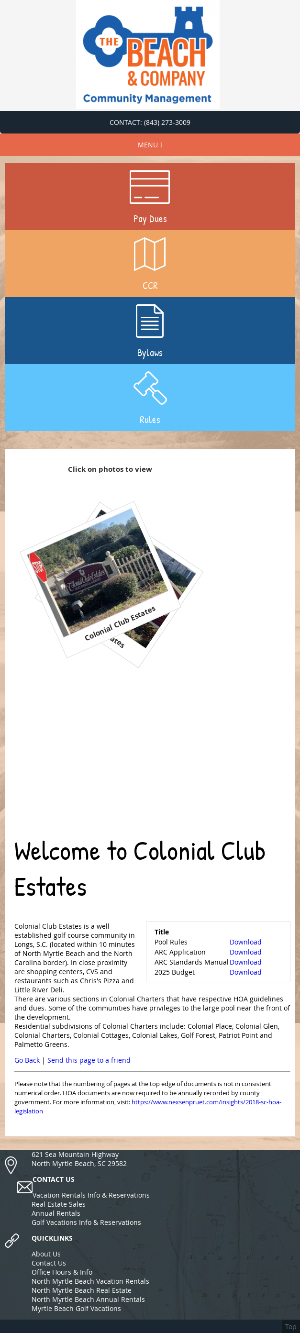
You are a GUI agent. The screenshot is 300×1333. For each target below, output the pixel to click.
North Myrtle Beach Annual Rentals (88, 1299)
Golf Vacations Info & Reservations (86, 1222)
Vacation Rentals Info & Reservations (91, 1195)
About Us (46, 1253)
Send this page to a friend (89, 1060)
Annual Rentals (56, 1213)
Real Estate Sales (59, 1204)
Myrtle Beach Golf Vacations (76, 1308)
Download (246, 941)
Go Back (27, 1060)
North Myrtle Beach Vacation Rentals (90, 1281)
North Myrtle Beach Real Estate (82, 1290)
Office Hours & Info (62, 1272)
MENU (150, 144)
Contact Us (49, 1262)
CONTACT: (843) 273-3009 (150, 122)
